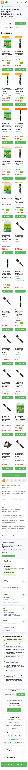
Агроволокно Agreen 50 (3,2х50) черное (7, 90)
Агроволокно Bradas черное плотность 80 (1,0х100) (6, 384)
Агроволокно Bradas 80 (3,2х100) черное (20, 454)
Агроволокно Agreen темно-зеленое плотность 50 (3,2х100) (19, 126)
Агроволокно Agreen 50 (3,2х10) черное (7, 198)
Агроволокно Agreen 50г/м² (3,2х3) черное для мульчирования (20, 418)
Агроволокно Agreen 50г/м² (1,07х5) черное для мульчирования (6, 126)
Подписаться (21, 694)
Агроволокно (8, 6)
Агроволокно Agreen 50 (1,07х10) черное (7, 163)
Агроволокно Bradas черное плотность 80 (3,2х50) (6, 418)
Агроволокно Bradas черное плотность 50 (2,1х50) (19, 384)
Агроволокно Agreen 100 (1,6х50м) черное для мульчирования (19, 199)
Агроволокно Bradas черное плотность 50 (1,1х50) (6, 312)
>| (23, 480)
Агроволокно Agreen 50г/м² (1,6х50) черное (19, 90)
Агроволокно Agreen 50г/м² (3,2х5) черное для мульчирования (7, 237)
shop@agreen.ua (14, 739)
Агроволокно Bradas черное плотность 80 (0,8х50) (6, 350)
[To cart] (7, 69)
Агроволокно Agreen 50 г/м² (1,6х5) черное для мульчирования (7, 54)
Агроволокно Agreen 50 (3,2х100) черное (20, 163)
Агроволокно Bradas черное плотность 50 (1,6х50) (19, 350)
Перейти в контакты (14, 710)
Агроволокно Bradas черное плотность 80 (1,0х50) (19, 274)
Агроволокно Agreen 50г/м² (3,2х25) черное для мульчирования (6, 274)
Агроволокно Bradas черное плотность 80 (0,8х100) (19, 237)
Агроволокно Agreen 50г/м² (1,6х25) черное (19, 53)
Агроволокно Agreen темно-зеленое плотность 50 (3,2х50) (19, 312)
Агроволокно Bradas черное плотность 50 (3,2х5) (6, 455)
